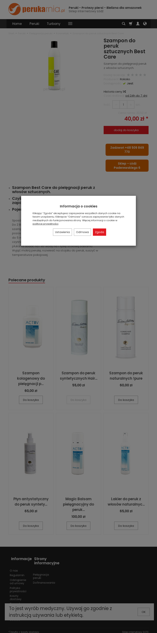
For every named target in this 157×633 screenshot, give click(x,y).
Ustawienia (62, 232)
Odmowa (82, 232)
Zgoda (99, 232)
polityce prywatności (45, 223)
